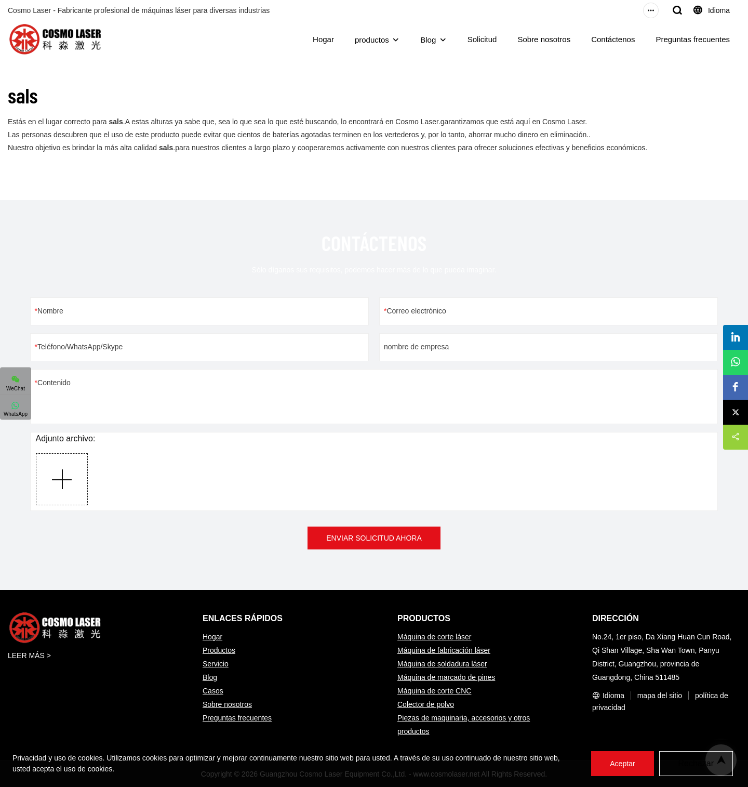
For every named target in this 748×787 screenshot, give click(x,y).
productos (372, 39)
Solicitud (482, 39)
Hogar (323, 39)
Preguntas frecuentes (693, 39)
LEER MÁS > (29, 655)
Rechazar (696, 763)
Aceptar (622, 763)
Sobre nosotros (543, 39)
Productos (219, 650)
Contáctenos (613, 39)
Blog (428, 39)
